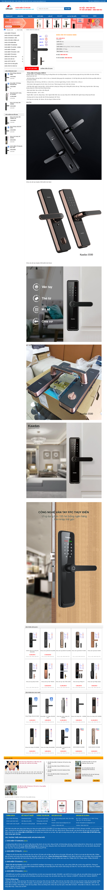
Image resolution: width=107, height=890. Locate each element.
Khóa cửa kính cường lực (12, 40)
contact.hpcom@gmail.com (63, 822)
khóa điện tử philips (11, 884)
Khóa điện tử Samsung (11, 44)
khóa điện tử (55, 883)
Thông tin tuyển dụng (42, 818)
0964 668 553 (61, 54)
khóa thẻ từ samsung (35, 881)
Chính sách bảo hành (12, 821)
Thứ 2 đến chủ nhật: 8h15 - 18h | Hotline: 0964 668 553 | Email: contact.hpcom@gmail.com (24, 1)
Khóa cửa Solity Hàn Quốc (12, 35)
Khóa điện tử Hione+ (10, 49)
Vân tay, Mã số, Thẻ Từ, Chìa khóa (68, 46)
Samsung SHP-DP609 (76, 883)
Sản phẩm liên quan (31, 627)
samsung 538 (46, 883)
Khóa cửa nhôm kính (10, 42)
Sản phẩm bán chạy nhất (32, 692)
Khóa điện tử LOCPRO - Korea (13, 47)
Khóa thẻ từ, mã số (10, 61)
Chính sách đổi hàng (12, 818)
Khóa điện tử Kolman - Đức (12, 52)
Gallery (59, 16)
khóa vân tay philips (31, 884)
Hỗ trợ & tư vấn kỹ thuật (28, 823)
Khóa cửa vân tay (9, 59)
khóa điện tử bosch (71, 884)
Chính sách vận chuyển (12, 823)
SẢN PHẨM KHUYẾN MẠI (11, 114)
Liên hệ (50, 16)
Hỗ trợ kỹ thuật (27, 815)
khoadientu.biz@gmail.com (87, 822)
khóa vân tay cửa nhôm (63, 881)
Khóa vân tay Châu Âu (11, 66)
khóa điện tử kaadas (27, 883)
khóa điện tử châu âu (84, 884)
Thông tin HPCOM (43, 815)
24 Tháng (62, 49)
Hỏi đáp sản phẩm (26, 821)
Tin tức (30, 16)
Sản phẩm (20, 16)
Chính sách (10, 815)
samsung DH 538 (64, 883)
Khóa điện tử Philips (10, 33)
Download (85, 16)
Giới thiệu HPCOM (42, 823)
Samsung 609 (37, 883)
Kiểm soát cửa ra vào (11, 56)
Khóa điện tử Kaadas (10, 54)
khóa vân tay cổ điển (49, 881)
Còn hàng (62, 51)
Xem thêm (38, 780)
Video (94, 16)
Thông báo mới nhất (42, 821)
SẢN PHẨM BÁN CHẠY (11, 71)
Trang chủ (9, 16)
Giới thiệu (40, 16)
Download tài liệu (26, 818)
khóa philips (21, 884)
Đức (60, 41)
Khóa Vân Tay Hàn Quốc (11, 63)
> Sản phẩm (18, 30)
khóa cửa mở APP (20, 886)
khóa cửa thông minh (44, 884)
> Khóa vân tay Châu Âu (31, 29)
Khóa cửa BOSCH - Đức (11, 37)
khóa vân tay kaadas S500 (92, 881)
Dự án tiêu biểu (71, 16)
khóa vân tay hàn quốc (58, 884)
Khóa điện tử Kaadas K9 (12, 883)
